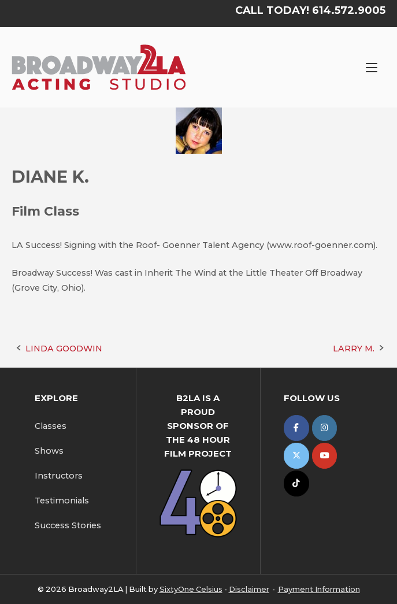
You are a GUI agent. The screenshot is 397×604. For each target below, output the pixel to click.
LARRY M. (353, 348)
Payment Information (319, 589)
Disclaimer (249, 589)
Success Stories (68, 525)
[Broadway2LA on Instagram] (324, 428)
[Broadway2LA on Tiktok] (296, 483)
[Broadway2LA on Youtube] (324, 456)
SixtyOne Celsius (190, 589)
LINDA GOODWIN (63, 348)
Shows (49, 451)
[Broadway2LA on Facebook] (296, 428)
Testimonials (62, 500)
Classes (50, 426)
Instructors (59, 475)
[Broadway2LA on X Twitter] (296, 456)
